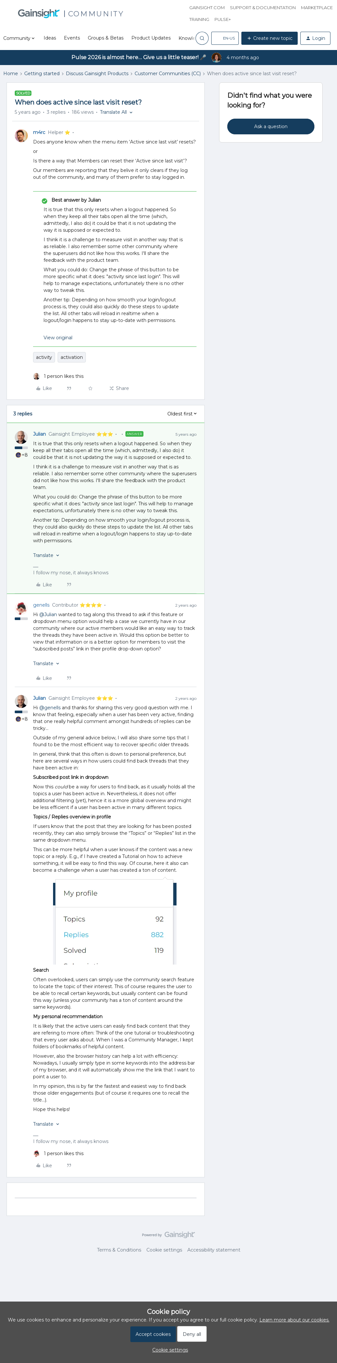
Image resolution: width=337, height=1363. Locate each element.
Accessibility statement (213, 1250)
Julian (39, 434)
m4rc (39, 132)
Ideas (50, 38)
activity (44, 357)
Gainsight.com (207, 7)
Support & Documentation (263, 7)
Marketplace (317, 7)
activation (72, 357)
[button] (225, 38)
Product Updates (151, 38)
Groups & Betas (105, 38)
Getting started (42, 73)
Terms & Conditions (119, 1250)
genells (41, 605)
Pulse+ (223, 19)
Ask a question (271, 126)
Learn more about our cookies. (294, 1320)
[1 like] (58, 376)
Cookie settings (164, 1250)
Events (72, 38)
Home (10, 73)
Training (199, 19)
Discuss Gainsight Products (97, 73)
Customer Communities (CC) (168, 73)
